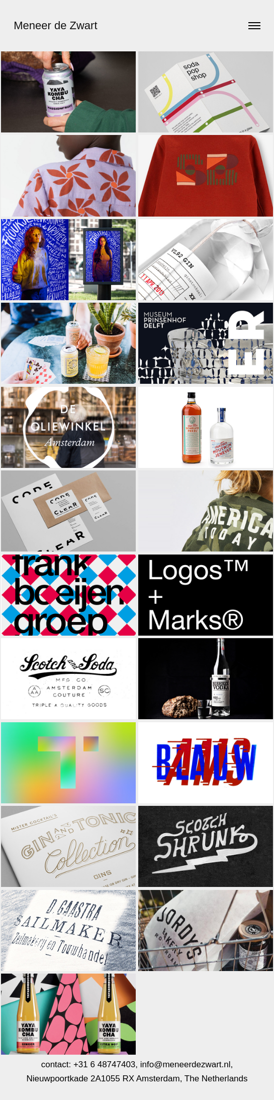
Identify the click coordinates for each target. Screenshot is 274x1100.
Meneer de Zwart (55, 25)
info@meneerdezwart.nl (185, 1064)
